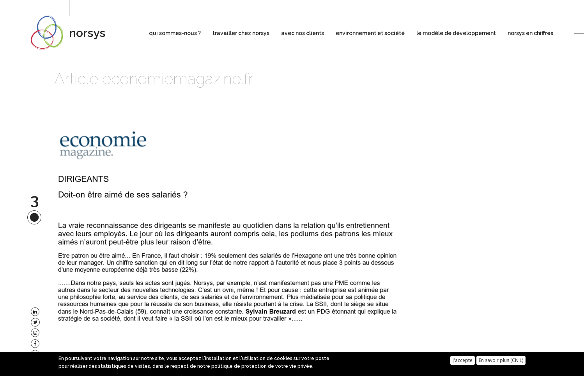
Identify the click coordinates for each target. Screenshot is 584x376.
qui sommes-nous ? (175, 33)
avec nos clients (302, 33)
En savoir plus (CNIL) (501, 361)
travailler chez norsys (240, 33)
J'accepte (463, 361)
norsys (87, 33)
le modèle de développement (456, 33)
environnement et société (370, 33)
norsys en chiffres (530, 33)
